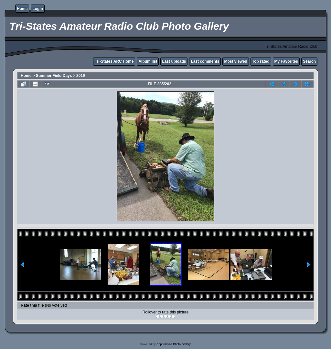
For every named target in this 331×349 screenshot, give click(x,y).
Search (309, 61)
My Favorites (286, 61)
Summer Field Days (54, 75)
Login (37, 8)
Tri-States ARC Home (114, 61)
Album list (147, 61)
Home (22, 8)
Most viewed (235, 61)
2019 (80, 75)
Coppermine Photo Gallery (173, 344)
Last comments (205, 61)
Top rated (261, 61)
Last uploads (174, 61)
